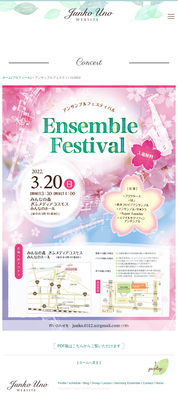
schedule (75, 383)
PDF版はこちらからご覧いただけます (89, 346)
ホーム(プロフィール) (17, 77)
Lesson (107, 383)
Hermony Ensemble (127, 383)
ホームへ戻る (89, 362)
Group (96, 383)
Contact (148, 383)
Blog (86, 383)
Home (159, 383)
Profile (62, 383)
